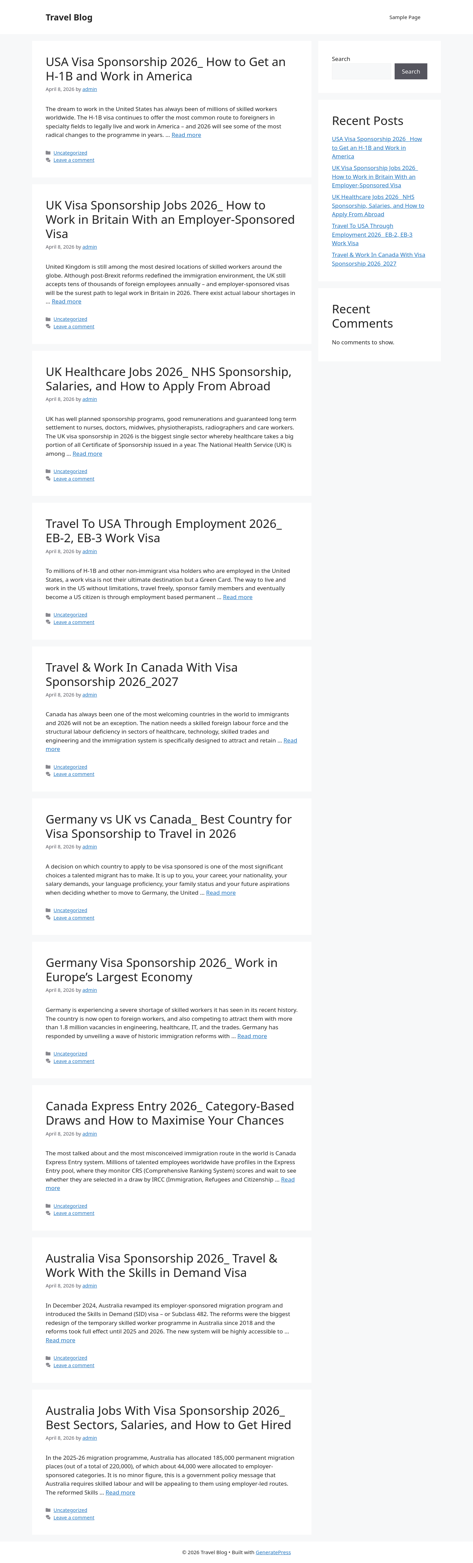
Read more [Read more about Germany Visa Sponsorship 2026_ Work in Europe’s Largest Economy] (252, 1036)
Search (341, 59)
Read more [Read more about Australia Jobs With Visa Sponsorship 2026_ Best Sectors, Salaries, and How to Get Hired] (120, 1492)
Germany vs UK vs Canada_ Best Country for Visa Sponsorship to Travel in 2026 (169, 826)
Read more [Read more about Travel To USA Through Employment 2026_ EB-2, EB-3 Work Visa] (238, 597)
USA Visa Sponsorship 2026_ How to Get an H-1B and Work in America (166, 68)
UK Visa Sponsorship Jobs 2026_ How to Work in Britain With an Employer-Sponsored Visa (170, 219)
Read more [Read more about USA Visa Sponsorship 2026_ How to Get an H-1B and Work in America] (186, 135)
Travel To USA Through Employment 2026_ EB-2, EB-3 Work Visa (164, 530)
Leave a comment (74, 160)
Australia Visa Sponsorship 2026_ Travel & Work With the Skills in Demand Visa (161, 1265)
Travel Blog (69, 17)
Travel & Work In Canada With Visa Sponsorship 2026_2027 (142, 674)
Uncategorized (70, 153)
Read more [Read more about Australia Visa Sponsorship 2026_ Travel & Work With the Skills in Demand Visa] (60, 1340)
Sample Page (405, 17)
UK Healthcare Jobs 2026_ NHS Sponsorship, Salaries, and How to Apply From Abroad (169, 378)
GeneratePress (273, 1552)
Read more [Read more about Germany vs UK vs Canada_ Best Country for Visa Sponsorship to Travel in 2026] (221, 892)
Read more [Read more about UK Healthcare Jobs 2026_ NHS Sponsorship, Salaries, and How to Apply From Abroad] (87, 453)
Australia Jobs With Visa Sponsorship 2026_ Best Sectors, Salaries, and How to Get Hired (168, 1417)
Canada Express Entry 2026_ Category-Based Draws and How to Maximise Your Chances (170, 1113)
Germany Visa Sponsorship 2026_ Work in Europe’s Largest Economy (162, 969)
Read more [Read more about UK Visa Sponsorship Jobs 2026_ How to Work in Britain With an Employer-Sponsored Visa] (66, 301)
